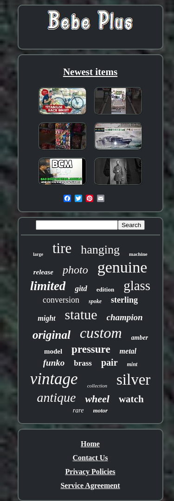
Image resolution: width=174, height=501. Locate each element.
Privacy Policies (90, 472)
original (51, 335)
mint (132, 364)
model (53, 351)
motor (100, 410)
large (38, 254)
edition (105, 289)
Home (90, 444)
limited (48, 286)
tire (61, 248)
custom (101, 332)
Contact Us (90, 458)
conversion (61, 299)
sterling (124, 299)
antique (56, 397)
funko (53, 363)
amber (139, 337)
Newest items (90, 71)
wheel (97, 399)
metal (128, 351)
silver (133, 379)
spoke (95, 301)
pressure (90, 349)
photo (75, 270)
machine (138, 254)
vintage (54, 379)
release (43, 272)
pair (109, 362)
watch (131, 399)
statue (81, 314)
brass (83, 363)
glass (136, 285)
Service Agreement (90, 485)
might (46, 318)
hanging (100, 249)
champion (125, 317)
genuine (122, 267)
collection (97, 385)
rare (78, 410)
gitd (81, 288)
